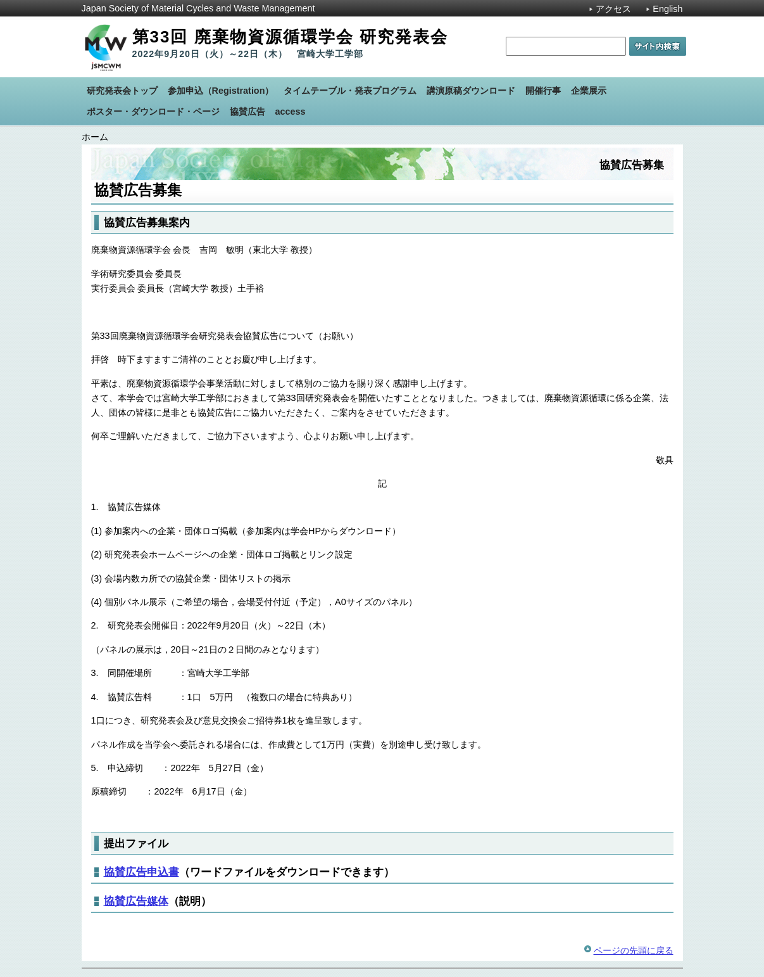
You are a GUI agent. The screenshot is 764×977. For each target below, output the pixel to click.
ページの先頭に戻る (633, 950)
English (667, 9)
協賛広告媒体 (136, 901)
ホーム (95, 137)
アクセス (613, 9)
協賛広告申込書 (141, 871)
